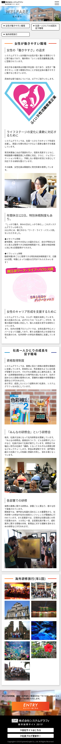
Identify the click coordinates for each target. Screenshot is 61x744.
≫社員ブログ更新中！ (30, 735)
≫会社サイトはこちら (30, 730)
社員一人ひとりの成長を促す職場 (46, 27)
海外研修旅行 (11, 34)
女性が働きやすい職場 (15, 25)
